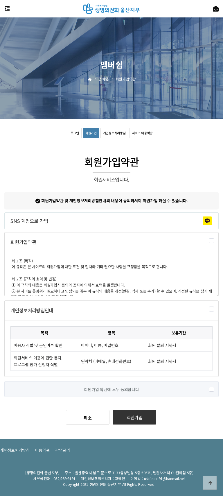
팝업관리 (62, 450)
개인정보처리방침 (114, 132)
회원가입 (89, 132)
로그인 (72, 132)
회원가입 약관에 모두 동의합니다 (111, 389)
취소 (87, 417)
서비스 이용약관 (144, 132)
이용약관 (42, 450)
